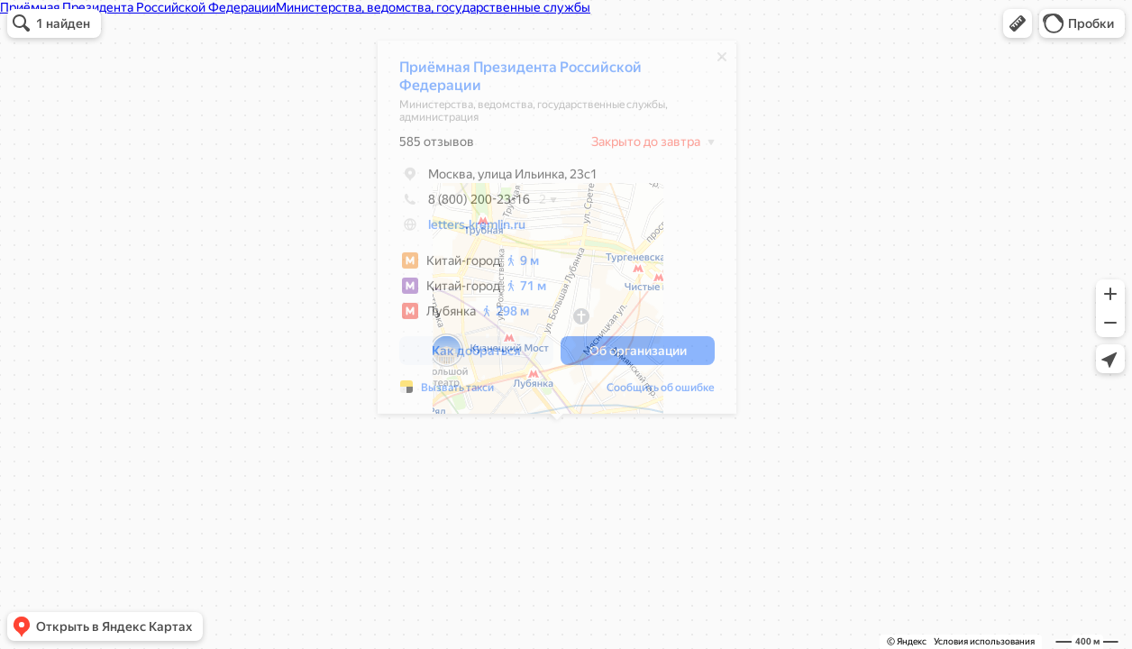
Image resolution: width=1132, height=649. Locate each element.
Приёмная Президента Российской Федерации (520, 80)
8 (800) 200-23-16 (464, 204)
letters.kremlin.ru (476, 229)
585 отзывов (436, 146)
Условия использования (984, 641)
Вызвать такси (457, 392)
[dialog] (557, 231)
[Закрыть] (722, 61)
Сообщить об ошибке (661, 392)
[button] (1017, 23)
